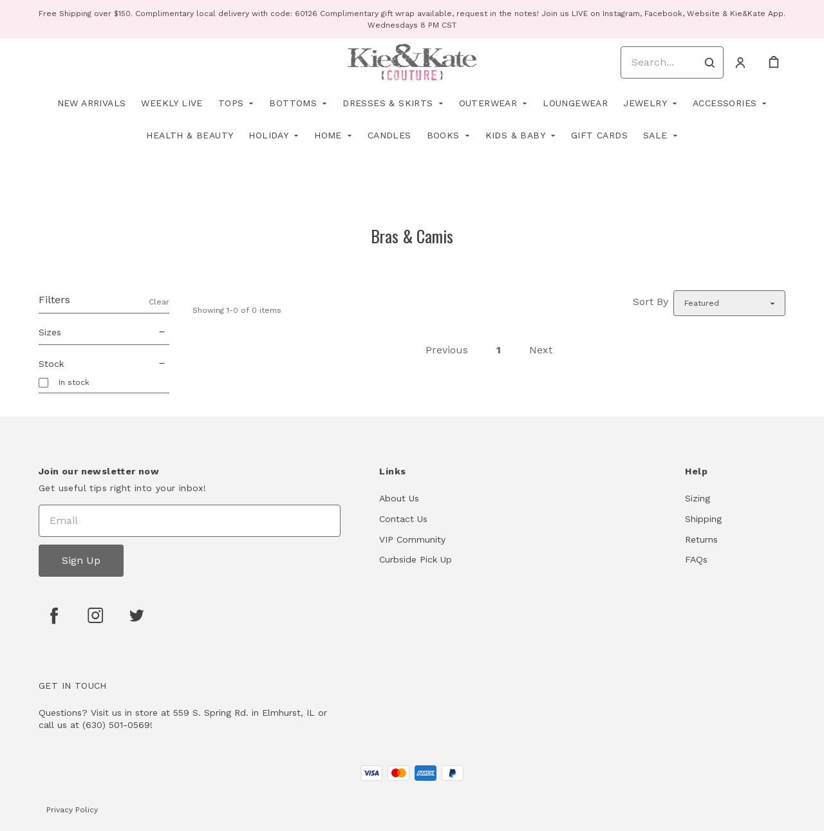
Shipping (703, 519)
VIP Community (412, 539)
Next (540, 350)
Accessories (724, 103)
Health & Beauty (189, 135)
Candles (389, 135)
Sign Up (81, 560)
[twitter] (136, 615)
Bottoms (293, 103)
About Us (399, 498)
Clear (159, 301)
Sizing (697, 498)
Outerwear (488, 103)
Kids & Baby (515, 135)
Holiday (268, 135)
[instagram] (95, 615)
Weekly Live (171, 103)
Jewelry (645, 103)
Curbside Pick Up (415, 559)
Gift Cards (599, 135)
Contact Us (403, 519)
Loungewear (575, 103)
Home (328, 135)
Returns (701, 539)
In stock (74, 382)
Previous (447, 350)
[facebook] (54, 615)
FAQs (696, 559)
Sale (655, 135)
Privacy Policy (72, 809)
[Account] (740, 62)
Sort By (650, 301)
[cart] (773, 62)
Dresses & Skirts (387, 103)
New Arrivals (91, 103)
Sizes (104, 332)
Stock (104, 364)
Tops (231, 103)
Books (443, 135)
